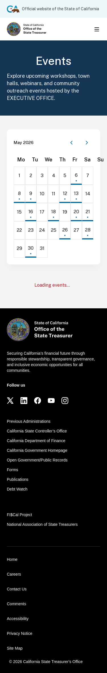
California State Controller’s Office (37, 431)
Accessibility (17, 618)
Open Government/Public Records (37, 460)
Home (12, 559)
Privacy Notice (19, 633)
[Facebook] (37, 400)
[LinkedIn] (23, 400)
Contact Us (16, 589)
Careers (14, 574)
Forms (12, 469)
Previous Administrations (28, 421)
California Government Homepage (37, 450)
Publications (17, 479)
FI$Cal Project (19, 514)
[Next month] (86, 142)
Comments (16, 604)
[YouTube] (51, 400)
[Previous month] (71, 142)
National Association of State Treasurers (42, 524)
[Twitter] (10, 400)
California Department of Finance (36, 440)
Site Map (14, 648)
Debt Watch (17, 489)
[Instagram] (64, 400)
